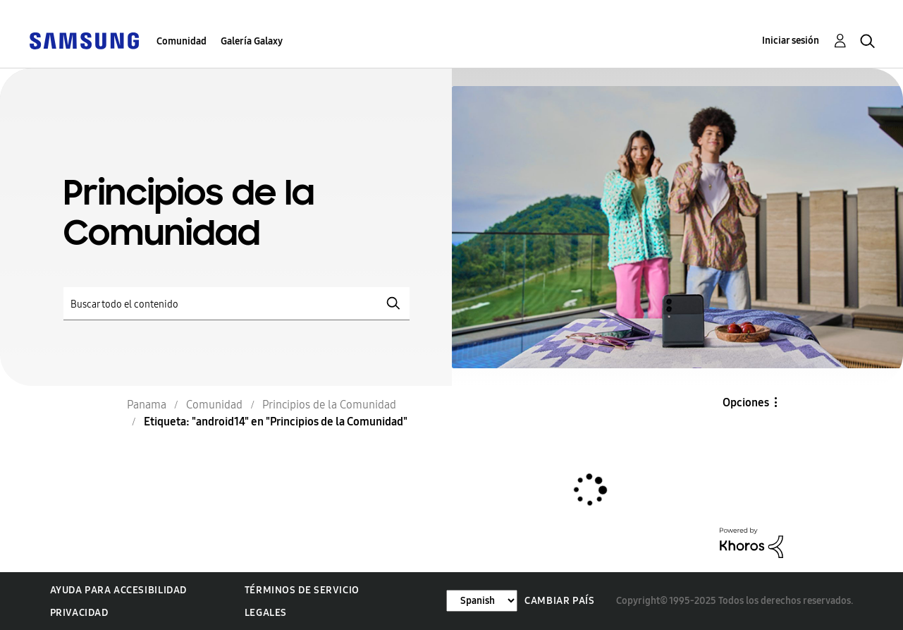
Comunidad (181, 41)
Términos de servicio (302, 590)
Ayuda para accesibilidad (118, 590)
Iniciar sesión (790, 41)
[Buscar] (236, 303)
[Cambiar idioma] (481, 601)
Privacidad (79, 613)
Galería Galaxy (252, 41)
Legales (266, 613)
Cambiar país (559, 601)
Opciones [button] (746, 402)
